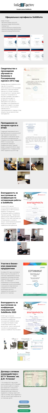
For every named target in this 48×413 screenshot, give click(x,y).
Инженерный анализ (24, 410)
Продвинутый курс (24, 406)
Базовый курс (24, 401)
